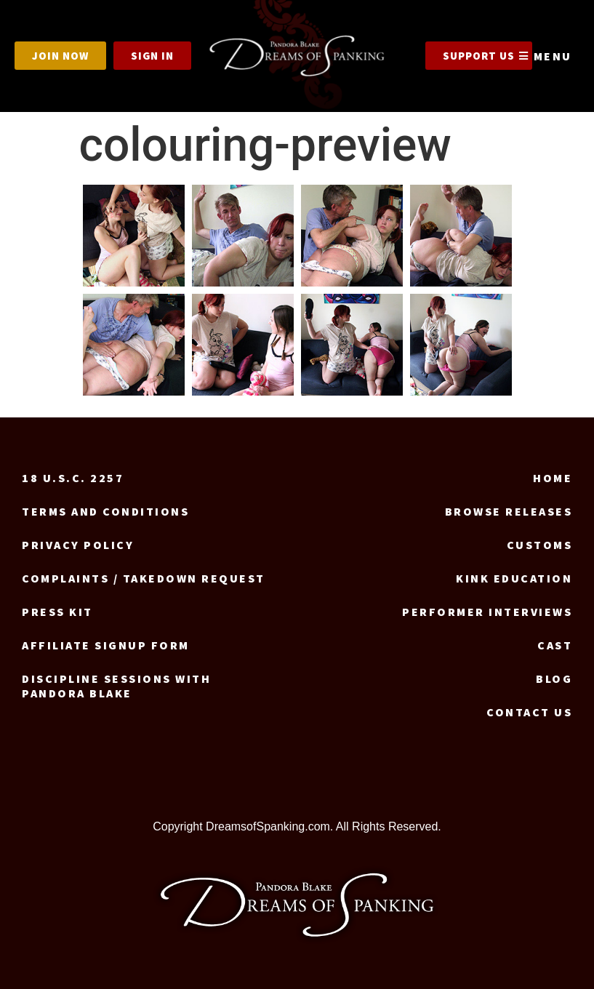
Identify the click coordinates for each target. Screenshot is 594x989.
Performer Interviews (487, 611)
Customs (540, 544)
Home (552, 478)
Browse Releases (509, 511)
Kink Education (514, 578)
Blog (554, 678)
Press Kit (57, 611)
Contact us (529, 712)
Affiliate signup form (106, 645)
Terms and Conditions (105, 511)
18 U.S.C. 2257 (73, 478)
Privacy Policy (78, 544)
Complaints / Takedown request (143, 578)
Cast (554, 645)
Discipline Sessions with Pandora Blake (116, 685)
